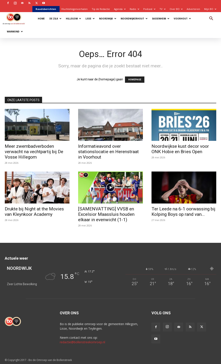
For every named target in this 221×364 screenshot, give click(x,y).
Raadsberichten (46, 9)
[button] (211, 19)
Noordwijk (107, 18)
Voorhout (182, 18)
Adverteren (193, 9)
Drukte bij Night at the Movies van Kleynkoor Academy (34, 211)
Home (41, 18)
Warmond (15, 31)
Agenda (120, 9)
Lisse (90, 18)
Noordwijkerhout (134, 18)
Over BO (176, 9)
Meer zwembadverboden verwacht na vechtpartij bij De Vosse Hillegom (34, 152)
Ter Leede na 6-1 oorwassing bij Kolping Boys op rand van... (183, 211)
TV (162, 9)
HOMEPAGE (134, 79)
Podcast (149, 9)
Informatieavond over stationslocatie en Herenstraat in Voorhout (108, 152)
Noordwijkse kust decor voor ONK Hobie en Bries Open (180, 149)
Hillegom (73, 18)
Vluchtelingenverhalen (74, 9)
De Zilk (55, 18)
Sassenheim (160, 18)
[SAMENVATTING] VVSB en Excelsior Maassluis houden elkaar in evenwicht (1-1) (106, 214)
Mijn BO (210, 9)
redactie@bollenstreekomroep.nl (82, 342)
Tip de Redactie (101, 9)
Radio (134, 9)
